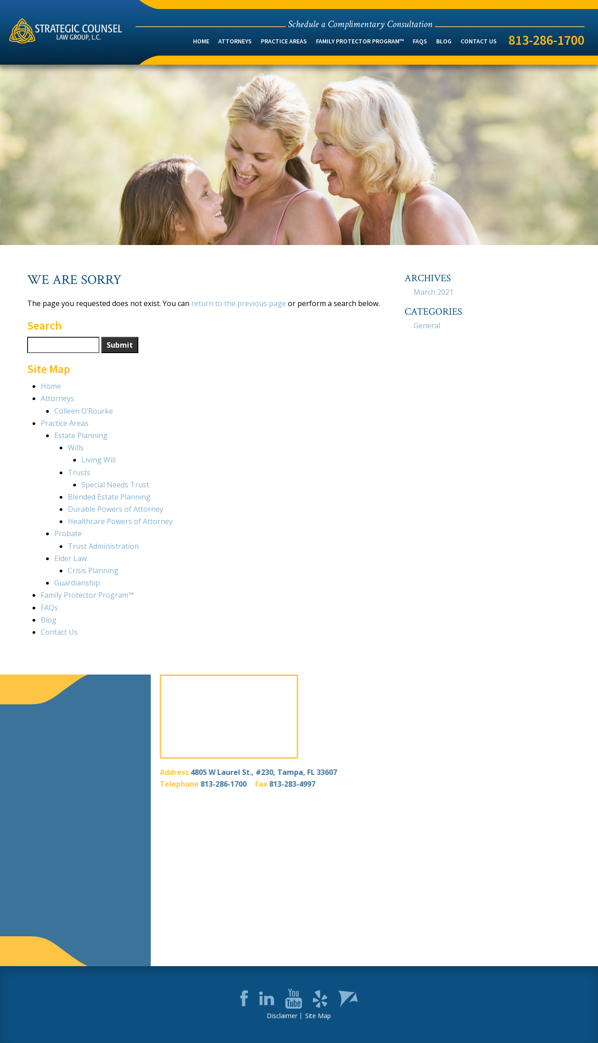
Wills (76, 448)
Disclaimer (282, 1016)
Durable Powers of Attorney (115, 509)
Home (201, 41)
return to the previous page (238, 303)
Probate (68, 533)
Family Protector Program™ (360, 41)
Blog (444, 41)
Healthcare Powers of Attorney (120, 521)
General (427, 325)
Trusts (79, 472)
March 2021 (433, 292)
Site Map (318, 1016)
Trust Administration (103, 546)
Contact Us (479, 41)
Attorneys (235, 41)
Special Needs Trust (115, 485)
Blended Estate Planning (109, 497)
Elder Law (70, 558)
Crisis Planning (93, 571)
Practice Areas (284, 41)
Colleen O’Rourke (83, 411)
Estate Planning (81, 435)
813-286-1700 (546, 39)
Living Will (98, 460)
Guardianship (77, 583)
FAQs (420, 41)
